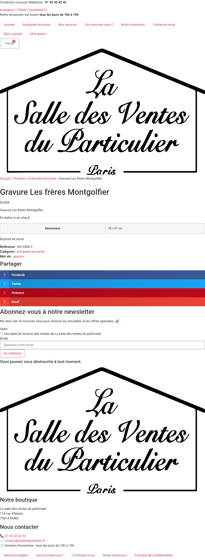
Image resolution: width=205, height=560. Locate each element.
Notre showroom (133, 25)
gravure (18, 256)
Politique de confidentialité (154, 555)
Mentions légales (16, 555)
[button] (102, 274)
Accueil (9, 25)
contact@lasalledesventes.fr (25, 541)
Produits (19, 178)
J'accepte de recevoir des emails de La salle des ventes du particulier (52, 333)
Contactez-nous (164, 25)
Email (4, 338)
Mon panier (38, 34)
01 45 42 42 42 (15, 536)
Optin (4, 329)
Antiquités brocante (36, 25)
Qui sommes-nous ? (99, 25)
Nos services (67, 25)
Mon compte (13, 34)
